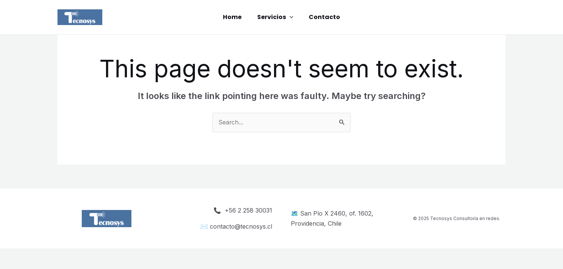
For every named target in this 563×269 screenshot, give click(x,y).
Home (230, 17)
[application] (289, 17)
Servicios (275, 17)
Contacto (326, 17)
